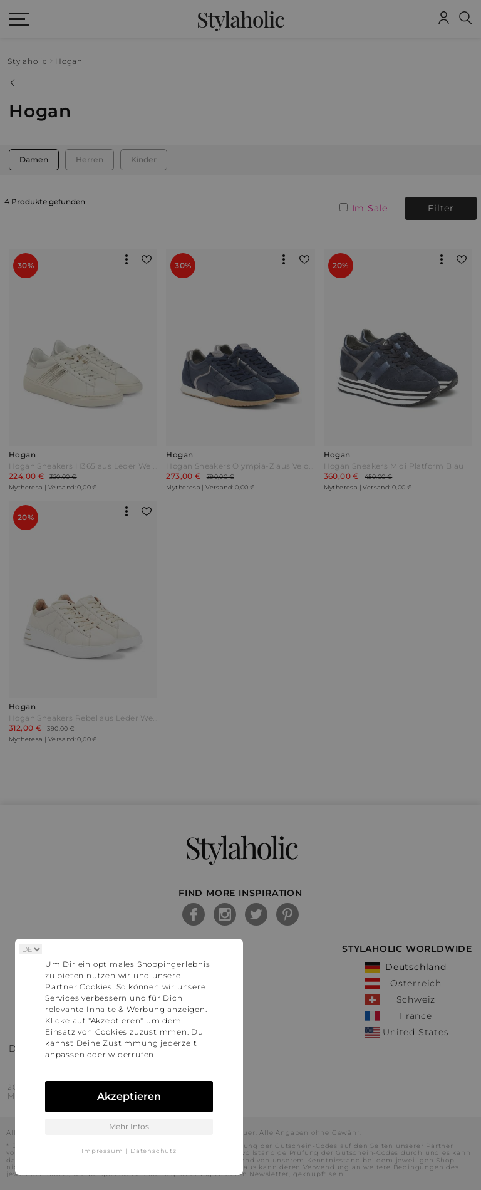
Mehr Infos (129, 1126)
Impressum (102, 1151)
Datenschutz (153, 1151)
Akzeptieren (129, 1096)
